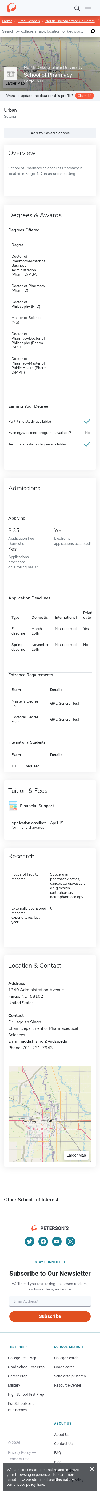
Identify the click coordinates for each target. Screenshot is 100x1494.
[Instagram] (70, 1241)
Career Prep (17, 1376)
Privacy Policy (19, 1452)
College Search (66, 1358)
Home (7, 21)
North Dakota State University (70, 21)
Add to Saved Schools (50, 133)
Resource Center (67, 1385)
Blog (58, 1462)
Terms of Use (18, 1459)
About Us (61, 1434)
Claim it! (84, 95)
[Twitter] (29, 1241)
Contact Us (63, 1444)
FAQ (57, 1453)
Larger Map (76, 1155)
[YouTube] (57, 1241)
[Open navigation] (88, 8)
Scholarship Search (70, 1376)
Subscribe (50, 1316)
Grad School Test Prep (26, 1367)
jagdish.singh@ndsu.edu (44, 1041)
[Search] (77, 8)
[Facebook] (43, 1241)
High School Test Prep (26, 1394)
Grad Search (64, 1367)
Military (14, 1385)
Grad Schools (29, 21)
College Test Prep (22, 1358)
